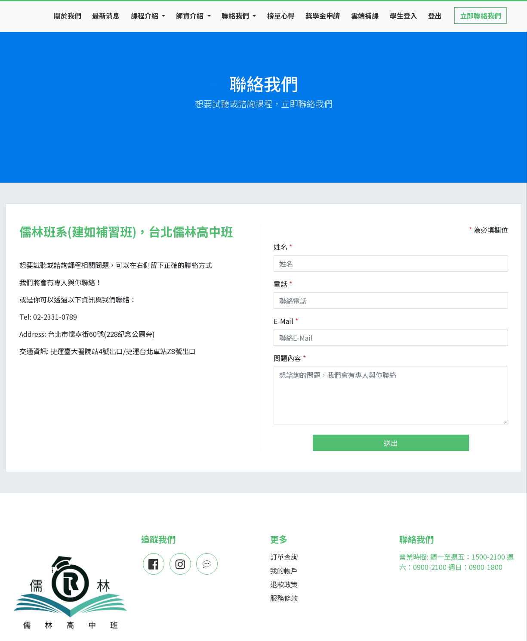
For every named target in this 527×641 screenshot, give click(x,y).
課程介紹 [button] (145, 15)
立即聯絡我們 (480, 15)
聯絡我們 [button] (236, 15)
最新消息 (106, 15)
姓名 (280, 247)
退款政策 (284, 584)
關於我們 (67, 15)
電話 (280, 284)
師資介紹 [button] (190, 15)
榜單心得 (281, 15)
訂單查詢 (284, 556)
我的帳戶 (284, 570)
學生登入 (403, 15)
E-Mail (283, 321)
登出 (435, 15)
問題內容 (287, 358)
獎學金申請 (322, 15)
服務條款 (284, 598)
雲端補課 (365, 15)
